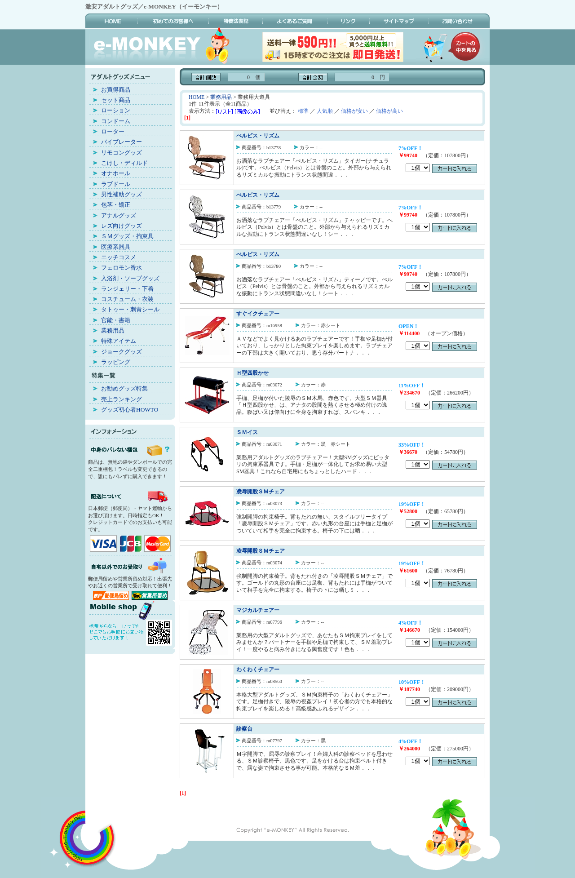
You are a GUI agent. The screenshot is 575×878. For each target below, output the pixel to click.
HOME (196, 97)
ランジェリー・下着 (127, 288)
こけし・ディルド (124, 163)
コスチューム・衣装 (127, 299)
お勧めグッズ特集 (124, 388)
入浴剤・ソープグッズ (130, 278)
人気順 (325, 111)
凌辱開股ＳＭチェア (260, 491)
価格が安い (354, 111)
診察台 (244, 729)
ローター (112, 131)
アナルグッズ (118, 215)
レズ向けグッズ (121, 225)
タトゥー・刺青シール (130, 309)
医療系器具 (115, 247)
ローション (115, 110)
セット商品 (115, 100)
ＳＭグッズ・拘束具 (127, 236)
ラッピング (115, 362)
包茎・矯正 (115, 204)
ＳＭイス (247, 432)
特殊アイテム (118, 340)
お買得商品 (115, 89)
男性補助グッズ (121, 194)
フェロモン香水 (121, 267)
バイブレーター (121, 141)
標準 (303, 111)
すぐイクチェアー (257, 313)
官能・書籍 (115, 320)
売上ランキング (121, 399)
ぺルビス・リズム (257, 136)
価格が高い (389, 111)
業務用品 (112, 330)
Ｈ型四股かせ (252, 373)
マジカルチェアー (257, 610)
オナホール (115, 173)
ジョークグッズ (121, 351)
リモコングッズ (121, 152)
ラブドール (115, 184)
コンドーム (115, 121)
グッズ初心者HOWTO (129, 409)
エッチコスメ (118, 257)
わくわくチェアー (257, 669)
